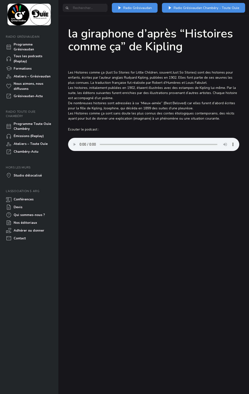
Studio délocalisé (24, 175)
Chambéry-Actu (22, 152)
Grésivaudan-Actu (24, 96)
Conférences (20, 199)
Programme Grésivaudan (20, 47)
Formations (19, 68)
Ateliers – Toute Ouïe (27, 144)
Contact (16, 238)
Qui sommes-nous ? (25, 215)
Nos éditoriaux (21, 222)
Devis (14, 207)
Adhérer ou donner (25, 230)
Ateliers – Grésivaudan (28, 76)
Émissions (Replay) (25, 136)
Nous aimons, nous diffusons (24, 86)
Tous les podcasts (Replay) (24, 58)
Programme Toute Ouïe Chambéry (28, 126)
